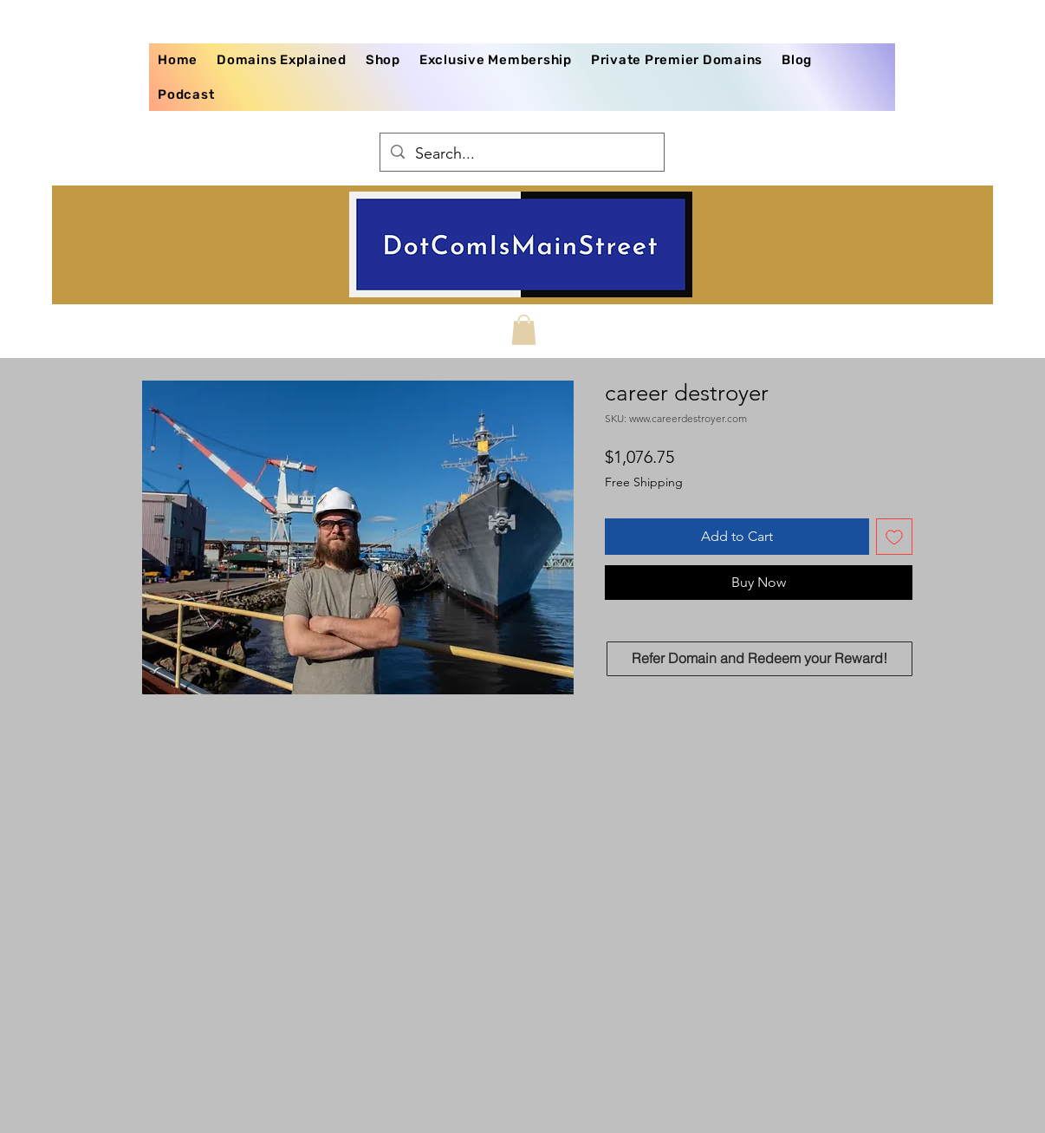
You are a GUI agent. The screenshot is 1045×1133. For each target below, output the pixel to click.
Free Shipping (644, 482)
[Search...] (521, 154)
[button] (523, 330)
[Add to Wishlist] (894, 536)
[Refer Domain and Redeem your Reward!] (759, 658)
